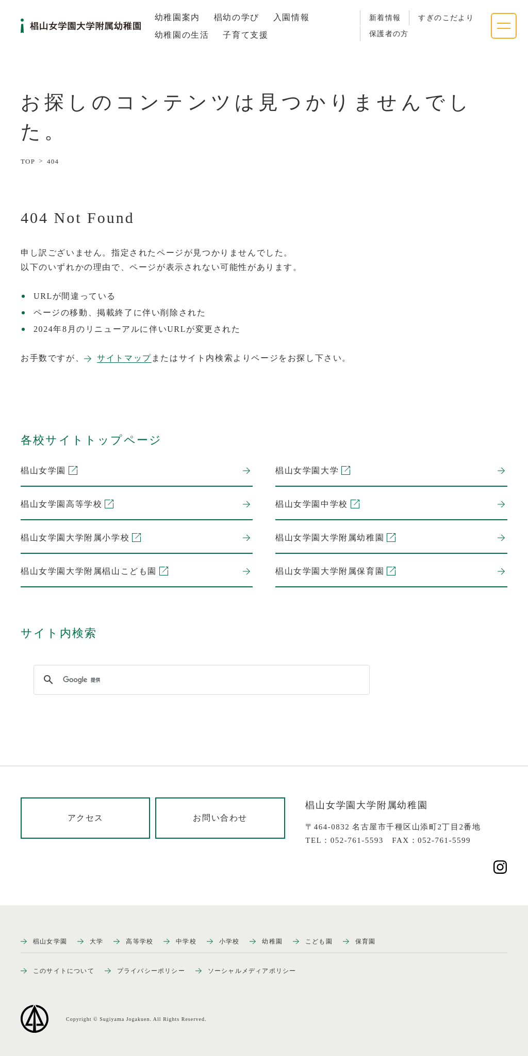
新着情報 (385, 18)
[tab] (177, 17)
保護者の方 (389, 34)
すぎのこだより (446, 18)
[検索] (200, 680)
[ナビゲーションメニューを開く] (504, 26)
